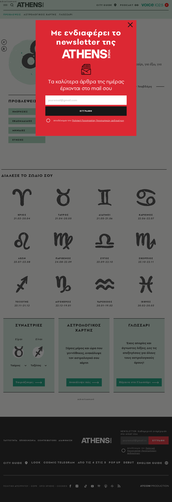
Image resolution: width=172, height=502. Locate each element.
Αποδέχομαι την (88, 120)
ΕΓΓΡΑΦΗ (86, 110)
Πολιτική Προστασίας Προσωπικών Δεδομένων (98, 120)
